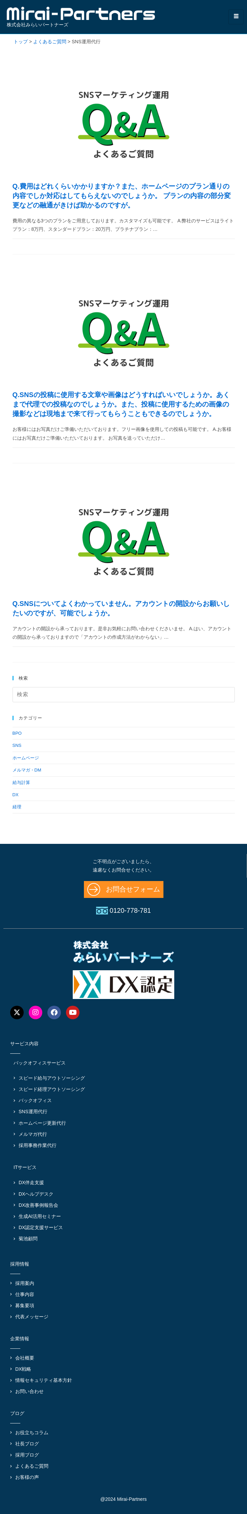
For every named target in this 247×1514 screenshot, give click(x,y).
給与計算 (21, 782)
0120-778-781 (130, 910)
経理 (17, 806)
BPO (17, 733)
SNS (17, 745)
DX (16, 794)
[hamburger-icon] (236, 16)
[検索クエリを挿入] (124, 694)
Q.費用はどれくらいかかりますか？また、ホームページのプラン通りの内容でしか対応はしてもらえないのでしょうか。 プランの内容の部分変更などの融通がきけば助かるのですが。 (122, 195)
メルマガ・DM (27, 770)
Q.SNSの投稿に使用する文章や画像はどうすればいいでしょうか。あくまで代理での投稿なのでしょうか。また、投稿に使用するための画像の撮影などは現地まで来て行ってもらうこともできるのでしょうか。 (121, 404)
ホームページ (26, 757)
